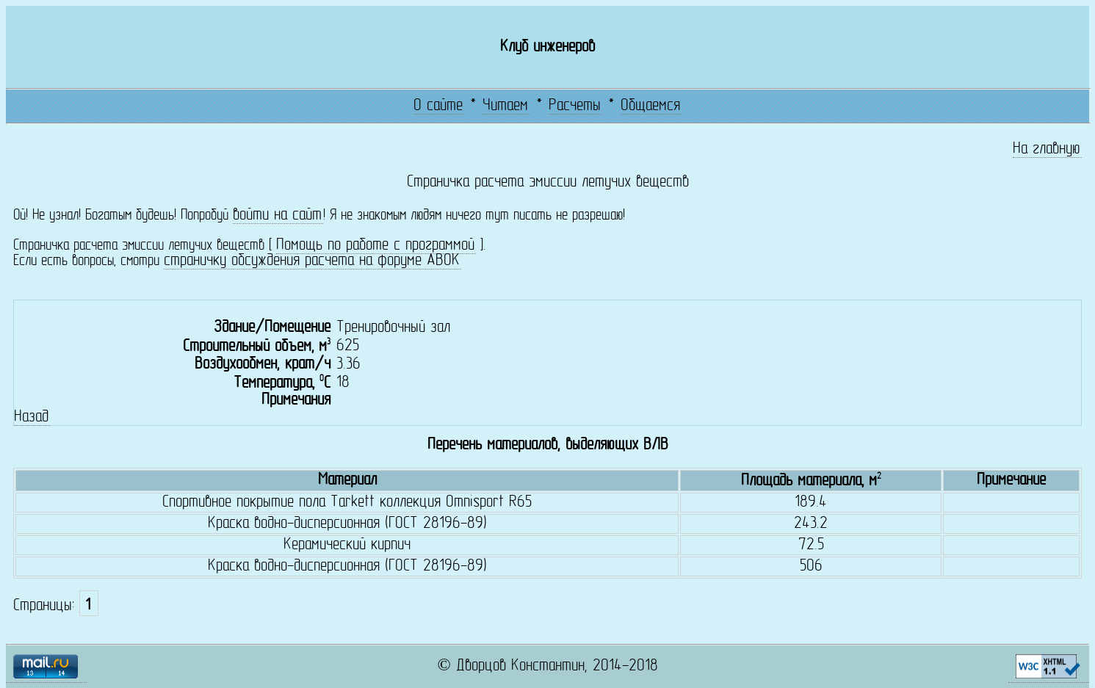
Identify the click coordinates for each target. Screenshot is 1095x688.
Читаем (505, 106)
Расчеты (575, 106)
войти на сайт (277, 215)
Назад (31, 417)
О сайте (438, 106)
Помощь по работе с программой (375, 245)
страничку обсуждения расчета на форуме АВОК (312, 261)
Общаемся (650, 106)
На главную (1046, 149)
